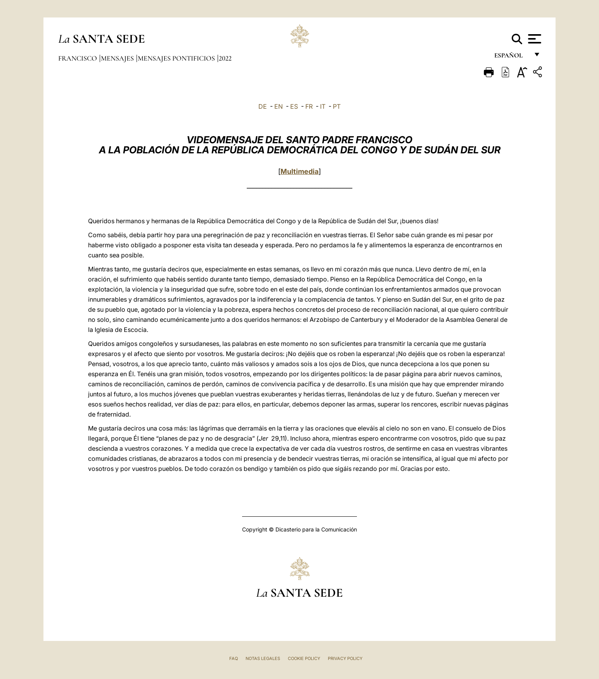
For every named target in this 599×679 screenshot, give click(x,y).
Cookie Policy (304, 658)
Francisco (78, 58)
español (511, 57)
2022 (225, 58)
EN (278, 106)
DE (262, 106)
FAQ (233, 658)
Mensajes (118, 58)
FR (309, 106)
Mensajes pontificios (177, 58)
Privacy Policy (345, 658)
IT (322, 106)
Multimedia (299, 171)
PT (337, 106)
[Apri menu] (533, 38)
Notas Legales (263, 658)
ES (294, 106)
